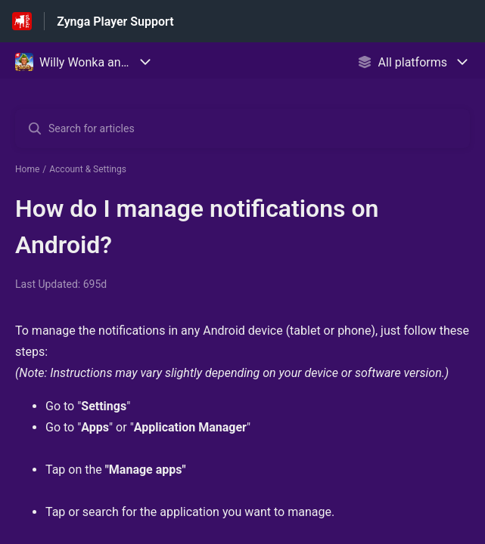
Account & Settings (87, 169)
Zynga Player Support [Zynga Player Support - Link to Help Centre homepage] (115, 21)
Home (27, 169)
